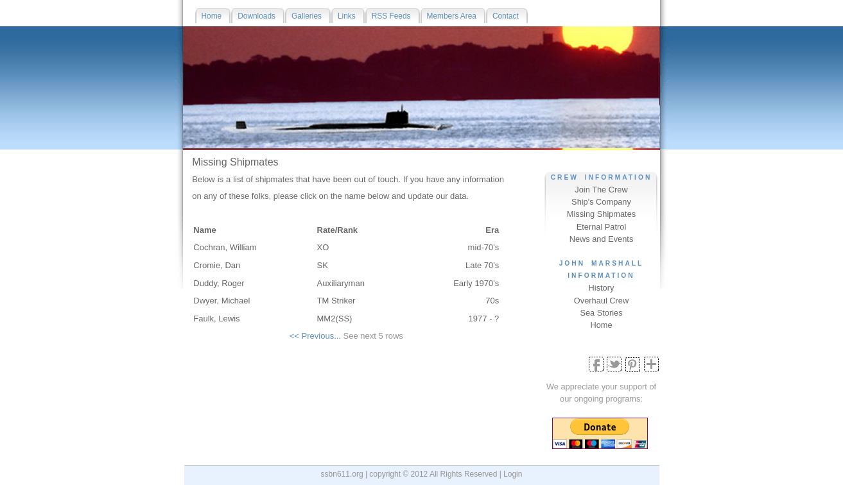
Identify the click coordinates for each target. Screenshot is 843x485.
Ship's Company (601, 202)
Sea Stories (601, 313)
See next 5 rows (373, 336)
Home (601, 325)
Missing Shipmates (601, 214)
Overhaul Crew (601, 300)
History (601, 288)
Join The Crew (601, 189)
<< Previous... (315, 336)
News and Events (601, 239)
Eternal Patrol (602, 227)
